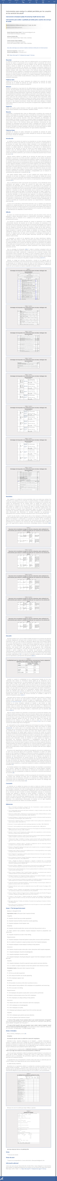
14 (13, 701)
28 (13, 772)
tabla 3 (33, 655)
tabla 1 (27, 249)
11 (44, 257)
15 (14, 701)
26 (11, 728)
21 (38, 721)
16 (16, 701)
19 (20, 701)
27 (12, 764)
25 (9, 728)
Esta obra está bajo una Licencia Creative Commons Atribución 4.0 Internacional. (27, 48)
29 (26, 780)
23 (7, 728)
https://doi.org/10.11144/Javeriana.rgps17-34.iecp (22, 55)
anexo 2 (11, 710)
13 (20, 654)
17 (17, 701)
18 (18, 701)
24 (8, 728)
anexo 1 (23, 695)
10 (43, 257)
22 (39, 721)
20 (50, 708)
